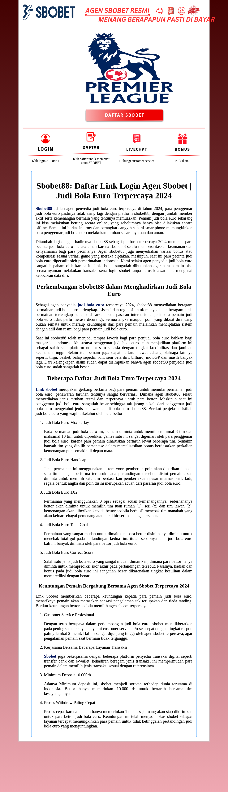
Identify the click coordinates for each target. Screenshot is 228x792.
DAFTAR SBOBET (124, 115)
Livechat (136, 149)
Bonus (182, 149)
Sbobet (50, 656)
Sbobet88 (44, 208)
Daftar (91, 147)
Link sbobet (46, 389)
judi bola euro (91, 305)
